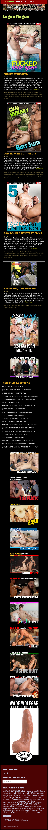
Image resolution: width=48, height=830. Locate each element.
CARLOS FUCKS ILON (11, 402)
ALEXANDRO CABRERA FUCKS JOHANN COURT (20, 447)
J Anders (40, 94)
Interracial (6, 176)
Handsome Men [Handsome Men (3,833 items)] (28, 804)
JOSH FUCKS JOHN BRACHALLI (15, 393)
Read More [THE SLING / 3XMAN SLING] (28, 302)
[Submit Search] (4, 781)
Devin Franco (11, 174)
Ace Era (6, 251)
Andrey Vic (14, 92)
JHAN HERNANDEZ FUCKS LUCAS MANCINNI (19, 399)
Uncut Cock (36, 96)
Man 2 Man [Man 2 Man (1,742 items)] (16, 806)
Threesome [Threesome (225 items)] (34, 810)
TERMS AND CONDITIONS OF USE (16, 821)
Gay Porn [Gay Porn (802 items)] (19, 802)
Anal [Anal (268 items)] (4, 791)
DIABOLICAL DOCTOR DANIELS (15, 387)
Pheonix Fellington (36, 176)
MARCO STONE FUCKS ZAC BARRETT (17, 390)
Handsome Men (34, 94)
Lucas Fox (25, 255)
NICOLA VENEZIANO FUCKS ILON (15, 434)
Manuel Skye (26, 96)
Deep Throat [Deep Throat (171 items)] (32, 800)
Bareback (29, 92)
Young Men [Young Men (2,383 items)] (33, 812)
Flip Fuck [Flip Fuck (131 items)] (12, 802)
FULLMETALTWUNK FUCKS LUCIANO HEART (19, 431)
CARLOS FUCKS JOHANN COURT (15, 421)
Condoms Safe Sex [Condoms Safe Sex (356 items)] (29, 797)
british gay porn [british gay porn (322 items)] (21, 795)
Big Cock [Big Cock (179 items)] (34, 791)
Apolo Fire (20, 92)
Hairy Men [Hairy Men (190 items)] (39, 802)
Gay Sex (20, 94)
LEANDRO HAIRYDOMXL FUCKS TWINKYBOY (19, 444)
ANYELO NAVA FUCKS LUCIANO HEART (17, 418)
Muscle (31, 96)
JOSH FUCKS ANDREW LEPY (14, 437)
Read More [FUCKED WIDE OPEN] (35, 89)
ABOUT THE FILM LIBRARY (14, 819)
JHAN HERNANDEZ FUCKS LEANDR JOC (18, 412)
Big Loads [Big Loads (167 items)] (41, 793)
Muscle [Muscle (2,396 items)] (27, 806)
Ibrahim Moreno (40, 253)
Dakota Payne (7, 94)
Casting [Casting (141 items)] (29, 795)
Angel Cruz (17, 251)
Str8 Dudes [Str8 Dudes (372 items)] (7, 810)
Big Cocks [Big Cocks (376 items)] (41, 791)
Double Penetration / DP (20, 174)
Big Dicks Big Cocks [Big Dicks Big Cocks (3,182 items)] (25, 793)
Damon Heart (7, 253)
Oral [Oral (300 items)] (39, 806)
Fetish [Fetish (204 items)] (8, 802)
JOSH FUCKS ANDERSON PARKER (16, 415)
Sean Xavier (10, 177)
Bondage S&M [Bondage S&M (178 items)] (11, 795)
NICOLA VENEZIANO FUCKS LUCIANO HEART (20, 406)
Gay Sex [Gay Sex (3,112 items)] (29, 801)
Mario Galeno (24, 176)
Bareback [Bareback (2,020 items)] (20, 790)
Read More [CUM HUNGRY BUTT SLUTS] (39, 169)
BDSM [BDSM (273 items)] (29, 791)
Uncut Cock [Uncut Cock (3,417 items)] (10, 812)
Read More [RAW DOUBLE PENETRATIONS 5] (33, 248)
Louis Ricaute (14, 96)
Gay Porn (28, 174)
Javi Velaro (11, 176)
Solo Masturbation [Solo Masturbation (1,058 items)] (19, 808)
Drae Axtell (25, 253)
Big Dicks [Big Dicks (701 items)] (7, 793)
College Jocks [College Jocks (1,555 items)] (13, 797)
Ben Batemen (27, 172)
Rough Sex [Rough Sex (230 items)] (6, 809)
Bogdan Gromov (38, 251)
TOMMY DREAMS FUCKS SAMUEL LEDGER (19, 440)
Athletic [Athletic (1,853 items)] (10, 790)
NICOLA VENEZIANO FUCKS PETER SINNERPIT (20, 425)
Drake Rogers (14, 94)
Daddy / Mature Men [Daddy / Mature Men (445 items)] (20, 800)
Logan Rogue (7, 96)
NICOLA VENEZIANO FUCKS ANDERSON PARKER (21, 396)
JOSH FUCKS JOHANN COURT (14, 409)
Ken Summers (12, 255)
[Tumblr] (7, 773)
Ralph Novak (35, 255)
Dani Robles (13, 253)
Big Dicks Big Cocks (36, 92)
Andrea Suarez (8, 92)
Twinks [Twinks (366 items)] (40, 810)
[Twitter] (4, 773)
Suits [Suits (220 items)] (13, 810)
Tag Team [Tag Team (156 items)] (17, 810)
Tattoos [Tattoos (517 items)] (27, 810)
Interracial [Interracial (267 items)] (6, 806)
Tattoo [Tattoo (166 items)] (22, 810)
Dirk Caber (26, 305)
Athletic (24, 92)
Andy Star (12, 172)
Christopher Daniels (19, 305)
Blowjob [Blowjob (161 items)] (5, 795)
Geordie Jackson (26, 94)
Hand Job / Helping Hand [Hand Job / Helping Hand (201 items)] (10, 804)
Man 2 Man (20, 96)
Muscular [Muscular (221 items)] (35, 806)
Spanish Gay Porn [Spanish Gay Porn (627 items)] (37, 808)
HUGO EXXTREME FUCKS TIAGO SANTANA (19, 428)
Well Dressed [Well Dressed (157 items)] (21, 813)
